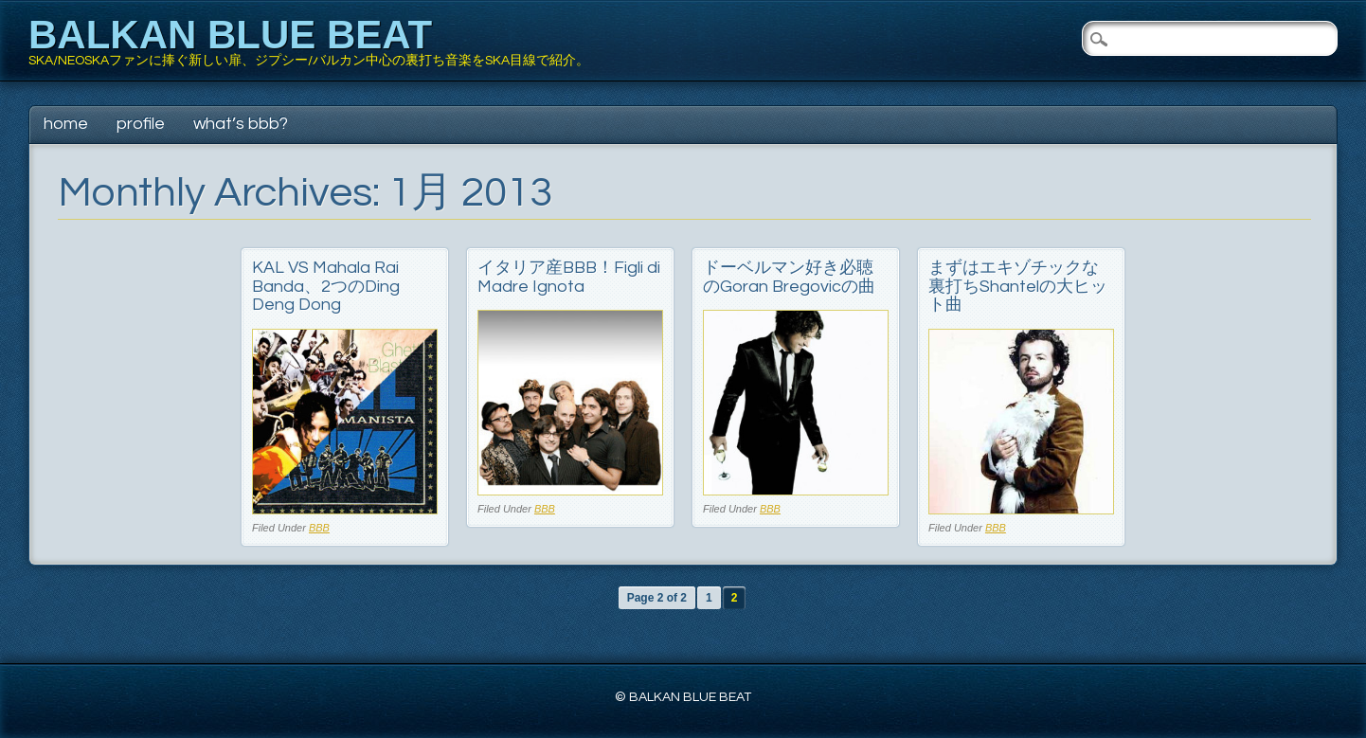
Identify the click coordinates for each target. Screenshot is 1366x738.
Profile (141, 124)
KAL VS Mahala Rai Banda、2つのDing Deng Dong (326, 287)
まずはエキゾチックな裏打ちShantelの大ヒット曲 (1017, 287)
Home (66, 124)
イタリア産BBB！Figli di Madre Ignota (568, 277)
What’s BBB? (240, 124)
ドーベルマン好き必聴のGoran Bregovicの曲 (789, 277)
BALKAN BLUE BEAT (230, 34)
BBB (319, 527)
